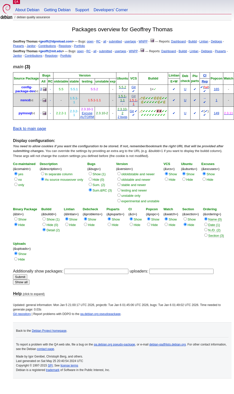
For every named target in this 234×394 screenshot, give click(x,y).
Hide (172, 180)
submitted (115, 41)
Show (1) (99, 174)
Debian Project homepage (49, 330)
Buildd (192, 41)
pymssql (25, 113)
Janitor (31, 46)
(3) (21, 66)
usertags (130, 41)
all (104, 41)
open (90, 41)
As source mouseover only (64, 180)
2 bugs (122, 117)
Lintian (204, 41)
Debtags (216, 41)
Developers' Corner (111, 10)
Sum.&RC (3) (102, 190)
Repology (65, 46)
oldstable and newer (135, 180)
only (21, 185)
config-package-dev (25, 89)
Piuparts (18, 46)
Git (134, 87)
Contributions (47, 46)
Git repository (22, 314)
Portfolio (79, 46)
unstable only (131, 196)
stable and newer (133, 185)
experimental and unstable (140, 201)
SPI (50, 365)
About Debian (27, 10)
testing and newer (134, 190)
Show (173, 174)
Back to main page (29, 128)
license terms (69, 365)
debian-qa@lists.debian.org (167, 344)
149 (216, 113)
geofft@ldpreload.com (56, 41)
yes (20, 174)
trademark (52, 370)
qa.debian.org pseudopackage (100, 314)
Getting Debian (57, 10)
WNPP (143, 41)
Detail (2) (53, 230)
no (20, 180)
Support (82, 10)
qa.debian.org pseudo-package (114, 344)
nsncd (25, 100)
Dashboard (178, 41)
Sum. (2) (99, 185)
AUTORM (87, 117)
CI (204, 75)
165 (216, 89)
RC (98, 41)
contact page (45, 349)
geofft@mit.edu (51, 51)
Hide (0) (98, 180)
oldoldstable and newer (138, 174)
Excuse (87, 113)
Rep (205, 81)
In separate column (59, 174)
